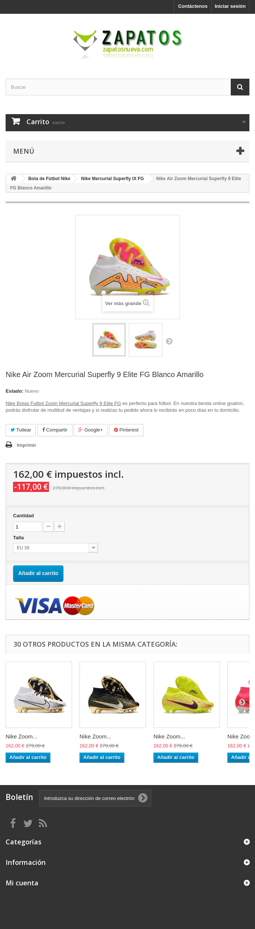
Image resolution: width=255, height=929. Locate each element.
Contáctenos (193, 6)
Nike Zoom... (21, 736)
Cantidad (23, 515)
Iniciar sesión (230, 6)
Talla (19, 537)
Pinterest (126, 430)
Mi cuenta (22, 882)
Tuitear (20, 430)
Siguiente (169, 341)
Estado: (15, 391)
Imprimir (26, 445)
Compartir (55, 430)
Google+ (90, 430)
